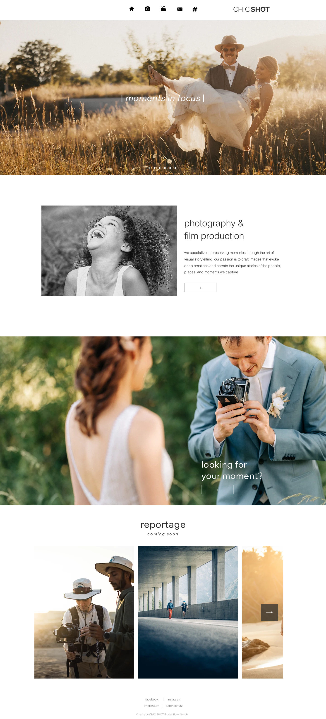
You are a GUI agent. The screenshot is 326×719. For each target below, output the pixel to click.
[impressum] (151, 706)
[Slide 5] (165, 168)
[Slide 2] (154, 168)
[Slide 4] (160, 168)
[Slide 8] (175, 168)
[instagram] (174, 699)
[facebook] (151, 699)
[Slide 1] (149, 168)
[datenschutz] (174, 706)
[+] (200, 287)
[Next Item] (269, 612)
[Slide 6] (170, 168)
